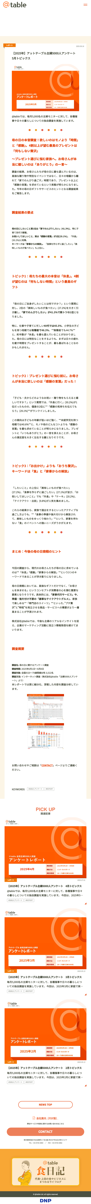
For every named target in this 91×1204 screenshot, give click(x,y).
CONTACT (45, 1136)
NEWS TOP (45, 1104)
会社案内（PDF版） (47, 1122)
